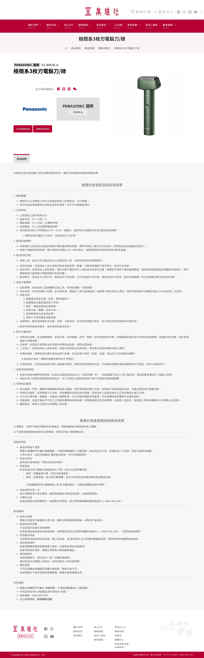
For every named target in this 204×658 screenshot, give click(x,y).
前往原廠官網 (23, 128)
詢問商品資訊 (42, 128)
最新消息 (52, 26)
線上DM (68, 26)
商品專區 (102, 26)
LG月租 (118, 26)
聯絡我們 (119, 631)
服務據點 (84, 26)
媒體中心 (119, 639)
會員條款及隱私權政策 (122, 645)
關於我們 (34, 26)
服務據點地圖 (44, 599)
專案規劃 (133, 26)
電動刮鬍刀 (104, 48)
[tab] (22, 159)
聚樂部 (118, 635)
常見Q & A (120, 627)
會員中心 (164, 13)
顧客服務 (169, 26)
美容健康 (90, 48)
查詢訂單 (141, 11)
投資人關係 (151, 26)
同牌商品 (78, 112)
